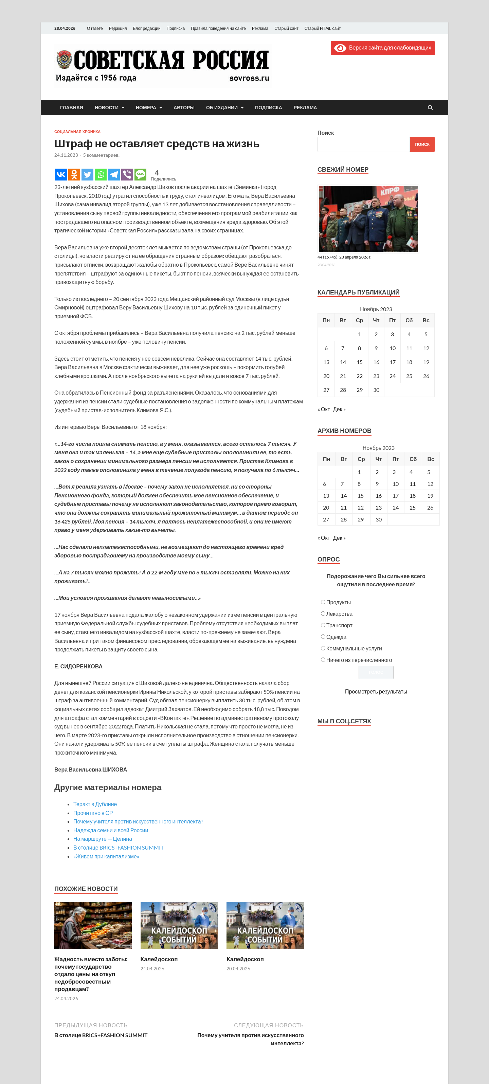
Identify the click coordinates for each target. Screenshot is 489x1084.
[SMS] (140, 174)
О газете (95, 28)
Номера (146, 107)
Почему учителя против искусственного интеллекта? (138, 821)
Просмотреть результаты (376, 691)
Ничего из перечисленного (359, 660)
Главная (71, 107)
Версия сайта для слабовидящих (382, 47)
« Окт (324, 409)
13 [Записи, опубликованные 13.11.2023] (326, 362)
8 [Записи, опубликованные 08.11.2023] (359, 348)
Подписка (176, 28)
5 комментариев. (101, 155)
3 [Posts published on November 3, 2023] (394, 472)
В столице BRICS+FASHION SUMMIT (118, 847)
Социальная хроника (77, 131)
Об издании (222, 107)
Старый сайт (286, 28)
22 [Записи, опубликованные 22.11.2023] (360, 376)
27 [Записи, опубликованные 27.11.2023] (326, 389)
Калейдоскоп (159, 959)
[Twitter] (87, 174)
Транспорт (339, 625)
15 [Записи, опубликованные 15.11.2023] (360, 362)
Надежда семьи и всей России (110, 830)
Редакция (118, 28)
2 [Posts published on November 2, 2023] (377, 472)
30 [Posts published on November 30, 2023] (379, 519)
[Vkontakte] (61, 174)
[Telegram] (114, 174)
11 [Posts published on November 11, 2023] (413, 483)
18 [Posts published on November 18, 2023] (413, 495)
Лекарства (339, 613)
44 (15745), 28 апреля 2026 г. (345, 257)
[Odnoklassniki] (74, 174)
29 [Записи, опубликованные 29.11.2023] (360, 389)
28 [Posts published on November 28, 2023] (344, 519)
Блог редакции (147, 28)
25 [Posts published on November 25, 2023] (413, 507)
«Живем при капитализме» (106, 856)
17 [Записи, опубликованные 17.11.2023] (393, 362)
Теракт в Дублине (95, 804)
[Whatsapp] (101, 174)
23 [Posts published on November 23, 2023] (379, 507)
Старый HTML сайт (323, 28)
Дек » (339, 409)
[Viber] (127, 174)
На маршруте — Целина (102, 838)
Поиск (326, 132)
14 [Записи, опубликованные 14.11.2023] (343, 362)
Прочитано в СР (93, 813)
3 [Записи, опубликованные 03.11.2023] (392, 334)
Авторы (184, 107)
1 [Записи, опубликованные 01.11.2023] (359, 334)
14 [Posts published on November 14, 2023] (344, 495)
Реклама (260, 28)
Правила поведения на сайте (218, 28)
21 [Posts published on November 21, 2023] (344, 507)
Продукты (338, 602)
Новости (107, 107)
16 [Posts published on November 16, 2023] (379, 495)
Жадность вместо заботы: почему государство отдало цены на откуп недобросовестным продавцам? (91, 973)
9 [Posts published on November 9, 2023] (377, 483)
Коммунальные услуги (354, 648)
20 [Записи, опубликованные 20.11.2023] (326, 376)
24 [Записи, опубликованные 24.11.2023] (393, 376)
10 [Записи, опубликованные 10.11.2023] (393, 348)
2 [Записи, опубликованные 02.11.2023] (376, 334)
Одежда (336, 636)
